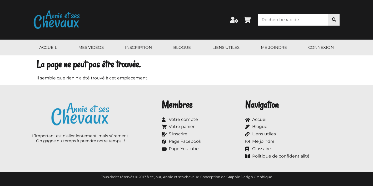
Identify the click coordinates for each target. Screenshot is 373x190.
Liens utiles (226, 47)
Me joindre (274, 47)
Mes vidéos (91, 47)
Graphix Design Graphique (249, 177)
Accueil (48, 47)
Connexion (321, 47)
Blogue (182, 47)
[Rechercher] (334, 20)
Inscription (138, 47)
